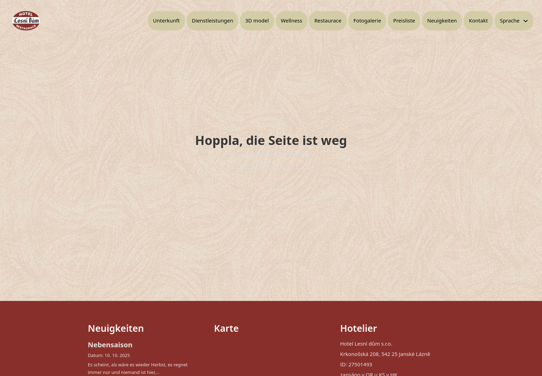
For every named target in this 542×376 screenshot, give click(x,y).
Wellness (291, 20)
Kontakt (478, 20)
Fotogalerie (367, 20)
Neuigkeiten (442, 20)
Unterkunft (166, 20)
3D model (257, 20)
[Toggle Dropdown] (525, 21)
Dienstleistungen (212, 20)
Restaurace (327, 20)
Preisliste (404, 20)
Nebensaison (110, 344)
